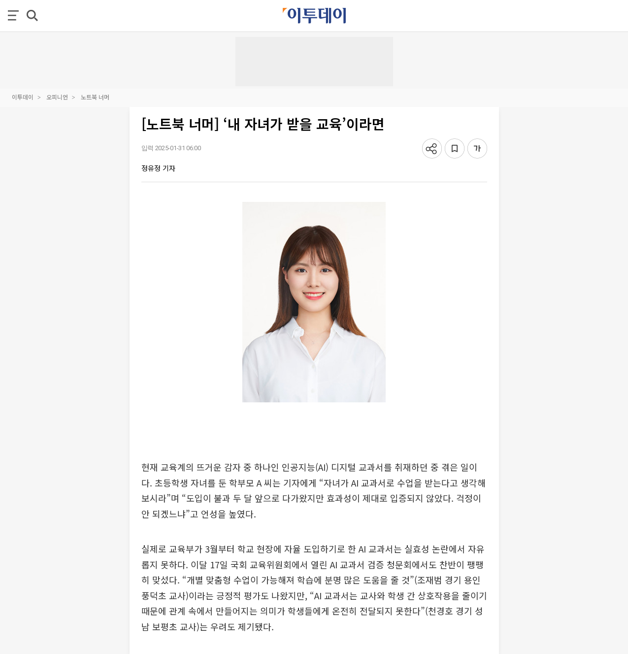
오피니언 (57, 97)
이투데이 (22, 97)
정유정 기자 (158, 168)
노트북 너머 (95, 97)
